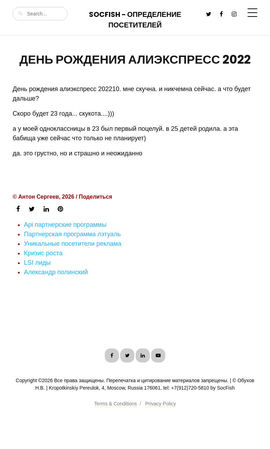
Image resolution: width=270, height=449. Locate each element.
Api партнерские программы (65, 224)
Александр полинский (56, 272)
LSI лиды (37, 262)
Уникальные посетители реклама (72, 243)
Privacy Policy (160, 403)
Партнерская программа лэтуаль (72, 234)
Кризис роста (43, 253)
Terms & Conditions (115, 403)
